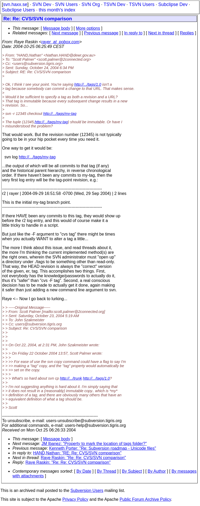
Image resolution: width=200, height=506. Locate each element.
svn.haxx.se (15, 4)
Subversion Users (87, 490)
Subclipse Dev (173, 4)
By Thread (106, 471)
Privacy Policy (75, 499)
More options (88, 28)
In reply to (133, 33)
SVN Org (91, 4)
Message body (56, 28)
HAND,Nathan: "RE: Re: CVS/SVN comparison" (77, 453)
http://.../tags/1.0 (87, 84)
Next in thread (161, 33)
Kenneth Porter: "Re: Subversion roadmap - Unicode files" (102, 448)
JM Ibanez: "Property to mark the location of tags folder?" (94, 443)
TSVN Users (141, 4)
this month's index (57, 10)
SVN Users (66, 4)
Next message (65, 33)
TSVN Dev (114, 4)
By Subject (132, 471)
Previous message (101, 33)
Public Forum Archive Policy (145, 499)
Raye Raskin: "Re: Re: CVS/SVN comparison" (83, 457)
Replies (187, 33)
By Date (83, 471)
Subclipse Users (18, 10)
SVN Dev (41, 4)
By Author (157, 471)
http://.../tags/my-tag (59, 114)
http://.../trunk (71, 378)
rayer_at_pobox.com (60, 42)
